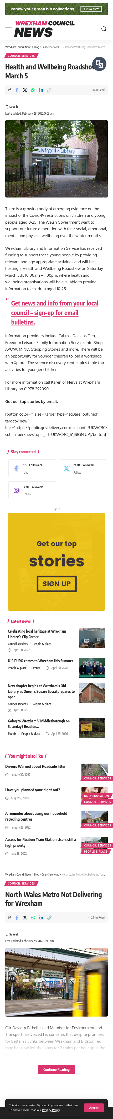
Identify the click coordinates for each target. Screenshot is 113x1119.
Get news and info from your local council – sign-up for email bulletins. (55, 312)
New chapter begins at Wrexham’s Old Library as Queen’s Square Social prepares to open (41, 691)
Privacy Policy (51, 1110)
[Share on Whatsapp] (33, 90)
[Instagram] (31, 490)
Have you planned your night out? (32, 789)
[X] (81, 468)
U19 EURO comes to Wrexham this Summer (40, 661)
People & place (42, 644)
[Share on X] (25, 90)
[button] (94, 1107)
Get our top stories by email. (31, 401)
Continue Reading (56, 1069)
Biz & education (96, 795)
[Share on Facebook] (16, 90)
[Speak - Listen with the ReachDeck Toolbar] (99, 64)
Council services (21, 55)
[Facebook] (31, 468)
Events (36, 668)
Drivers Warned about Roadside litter (35, 766)
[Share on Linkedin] (41, 90)
